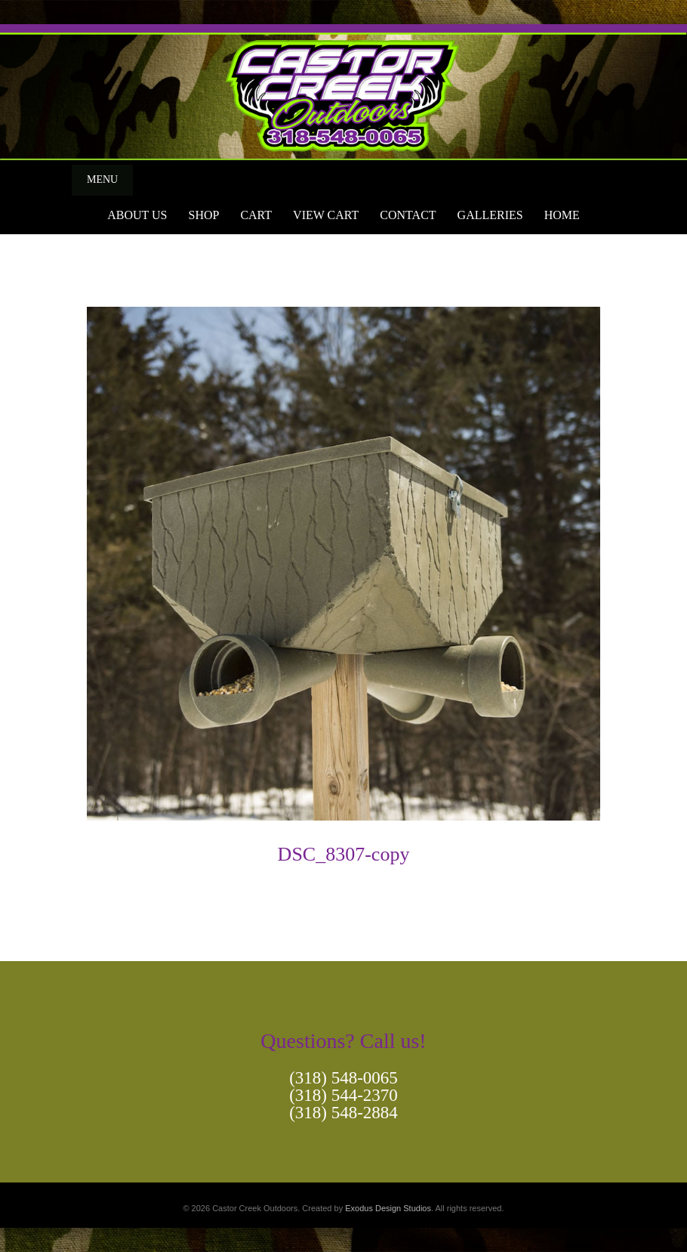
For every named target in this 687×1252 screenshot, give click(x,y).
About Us (137, 215)
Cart (256, 215)
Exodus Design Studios (388, 1208)
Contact (408, 215)
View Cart (326, 215)
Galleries (490, 215)
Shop (203, 215)
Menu (102, 179)
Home (562, 215)
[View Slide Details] (343, 92)
